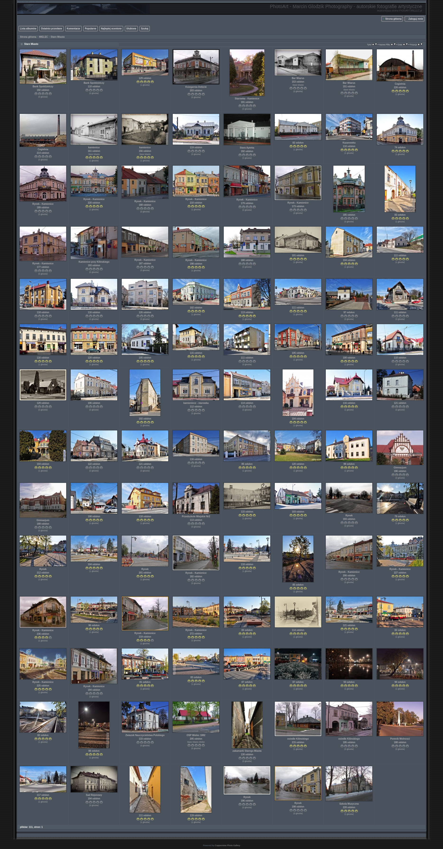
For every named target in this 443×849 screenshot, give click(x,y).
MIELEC (43, 37)
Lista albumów (28, 28)
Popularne (90, 28)
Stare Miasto (58, 37)
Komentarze (73, 28)
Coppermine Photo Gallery (227, 845)
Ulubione (131, 28)
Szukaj (145, 28)
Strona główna (393, 19)
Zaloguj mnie (415, 19)
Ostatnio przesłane (51, 28)
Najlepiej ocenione (111, 28)
